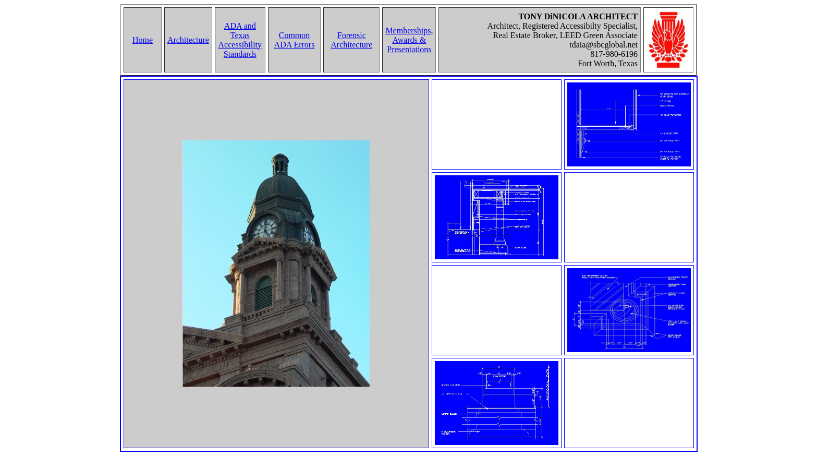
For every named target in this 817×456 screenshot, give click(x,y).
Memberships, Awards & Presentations (409, 40)
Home (142, 39)
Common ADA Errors (294, 40)
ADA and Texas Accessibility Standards (240, 39)
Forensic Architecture (351, 40)
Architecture (188, 39)
